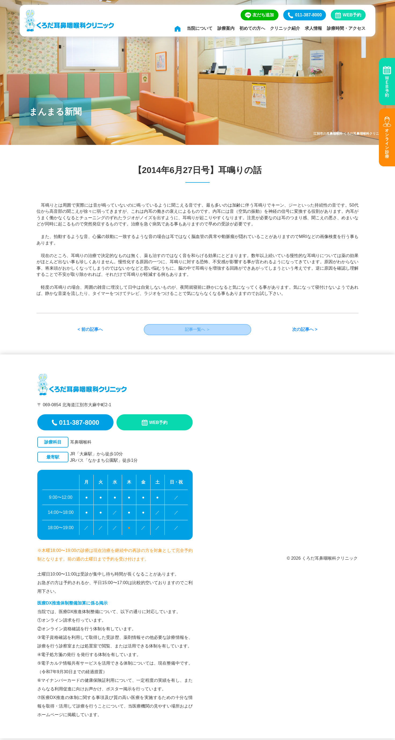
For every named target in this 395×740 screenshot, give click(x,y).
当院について (200, 28)
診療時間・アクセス (346, 28)
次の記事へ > (304, 330)
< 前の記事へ (90, 330)
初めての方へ (252, 28)
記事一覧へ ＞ (197, 330)
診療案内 (226, 28)
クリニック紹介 (285, 28)
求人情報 (313, 28)
